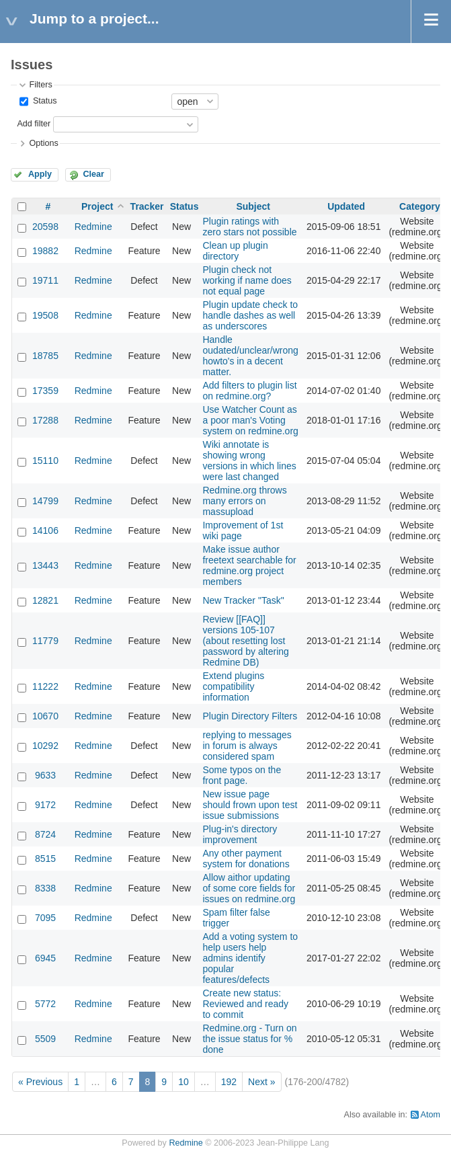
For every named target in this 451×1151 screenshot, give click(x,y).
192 (229, 1081)
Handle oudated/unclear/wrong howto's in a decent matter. (250, 355)
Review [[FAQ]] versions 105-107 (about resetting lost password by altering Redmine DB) (245, 641)
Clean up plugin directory (235, 251)
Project (97, 206)
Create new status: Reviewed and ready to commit (245, 1004)
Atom (430, 1114)
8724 (45, 834)
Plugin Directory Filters (249, 716)
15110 (45, 460)
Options (43, 143)
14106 (45, 530)
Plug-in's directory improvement (239, 834)
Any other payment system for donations (245, 858)
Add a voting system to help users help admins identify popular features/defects (250, 958)
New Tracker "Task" (243, 600)
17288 (45, 420)
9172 (45, 804)
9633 (45, 775)
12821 (45, 600)
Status (43, 101)
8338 (45, 888)
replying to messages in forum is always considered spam (246, 745)
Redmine (93, 226)
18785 (45, 355)
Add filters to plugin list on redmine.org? (249, 390)
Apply (40, 174)
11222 (45, 686)
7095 (45, 917)
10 (183, 1081)
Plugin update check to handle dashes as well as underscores (250, 315)
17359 (45, 390)
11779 (45, 640)
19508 (45, 315)
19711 (45, 280)
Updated (346, 206)
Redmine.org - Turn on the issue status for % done (249, 1039)
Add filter (33, 123)
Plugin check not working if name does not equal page (246, 280)
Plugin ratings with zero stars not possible (249, 226)
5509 (45, 1038)
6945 (45, 958)
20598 (45, 226)
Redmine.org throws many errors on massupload (244, 501)
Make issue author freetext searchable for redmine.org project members (249, 565)
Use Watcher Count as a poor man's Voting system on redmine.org (250, 420)
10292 (45, 745)
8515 (45, 858)
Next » (261, 1081)
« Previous (40, 1081)
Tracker (147, 206)
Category (419, 206)
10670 (45, 716)
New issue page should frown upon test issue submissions (249, 805)
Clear (93, 174)
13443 (45, 565)
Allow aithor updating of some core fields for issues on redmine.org (248, 888)
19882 (45, 250)
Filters (40, 84)
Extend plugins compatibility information (233, 686)
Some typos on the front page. (241, 775)
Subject (253, 206)
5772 (45, 1003)
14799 (45, 500)
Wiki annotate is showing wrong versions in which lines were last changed (249, 460)
